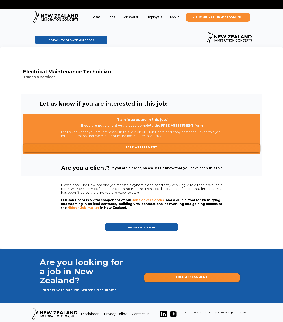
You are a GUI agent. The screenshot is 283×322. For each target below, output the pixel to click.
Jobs (111, 17)
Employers (153, 17)
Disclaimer (90, 314)
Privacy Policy (115, 314)
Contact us (140, 314)
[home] (55, 17)
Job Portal (130, 17)
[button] (96, 17)
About (174, 17)
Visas (97, 17)
